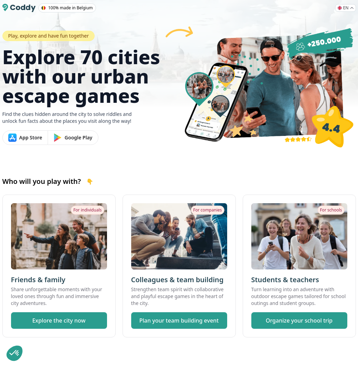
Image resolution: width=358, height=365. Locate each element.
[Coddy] (19, 8)
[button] (14, 353)
